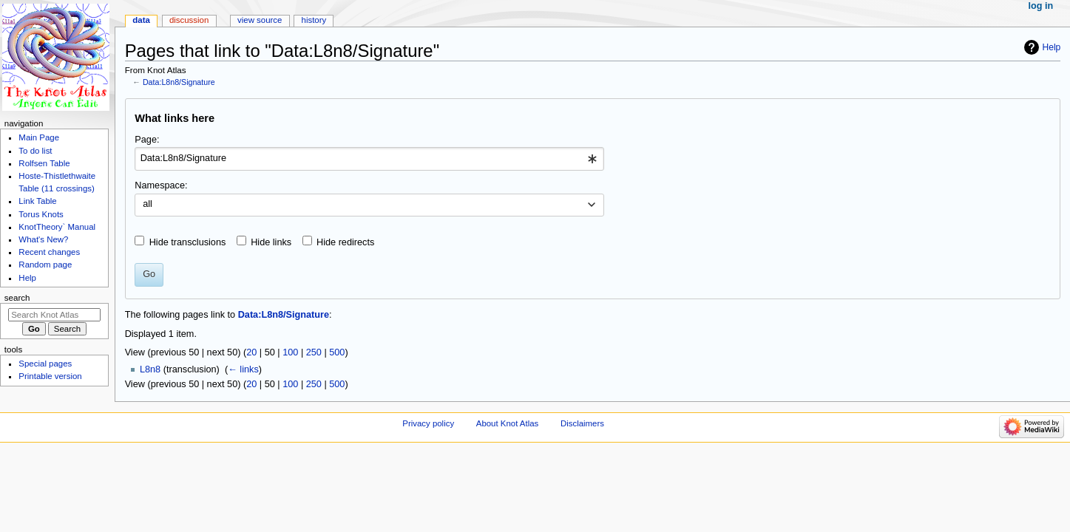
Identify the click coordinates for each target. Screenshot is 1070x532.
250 (314, 352)
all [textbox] (147, 204)
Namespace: (161, 185)
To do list (35, 150)
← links (243, 369)
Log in (1041, 6)
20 (251, 352)
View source (259, 20)
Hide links (271, 242)
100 (290, 352)
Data (141, 20)
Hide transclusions (187, 242)
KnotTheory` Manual (56, 226)
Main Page (38, 137)
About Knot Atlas (507, 423)
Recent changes (49, 252)
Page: (147, 139)
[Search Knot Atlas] (54, 314)
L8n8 (150, 369)
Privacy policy (428, 423)
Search (17, 297)
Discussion (189, 20)
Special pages (45, 363)
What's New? (43, 239)
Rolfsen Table (44, 163)
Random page (45, 264)
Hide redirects (345, 242)
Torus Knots (40, 214)
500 (337, 352)
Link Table (37, 201)
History (314, 20)
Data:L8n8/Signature (179, 82)
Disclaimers (582, 423)
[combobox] (369, 159)
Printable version (49, 376)
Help (1052, 47)
